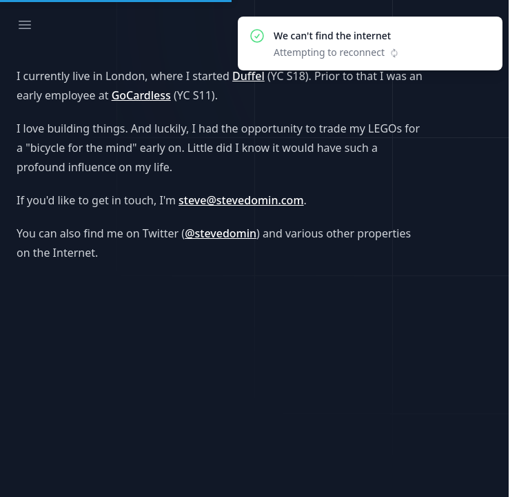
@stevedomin (220, 233)
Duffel (248, 76)
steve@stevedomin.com (241, 200)
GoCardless (141, 95)
